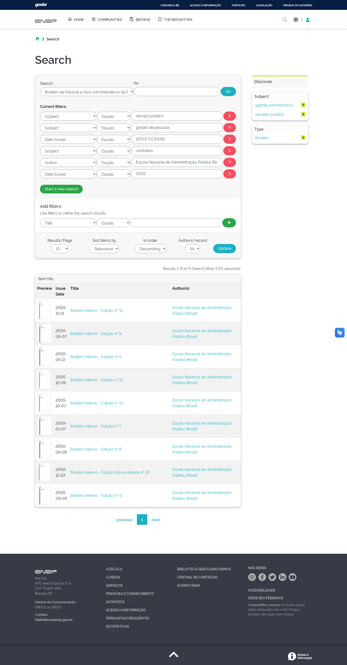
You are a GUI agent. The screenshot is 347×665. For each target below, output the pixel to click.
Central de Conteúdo (197, 577)
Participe (238, 5)
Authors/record (192, 240)
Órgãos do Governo (297, 5)
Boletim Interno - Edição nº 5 (95, 356)
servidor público (269, 114)
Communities (106, 19)
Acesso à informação (205, 5)
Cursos (113, 577)
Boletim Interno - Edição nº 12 (96, 379)
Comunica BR (169, 5)
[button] (295, 19)
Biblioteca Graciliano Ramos (204, 568)
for (136, 83)
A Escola (114, 568)
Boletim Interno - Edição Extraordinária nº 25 (109, 472)
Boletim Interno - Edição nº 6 (96, 333)
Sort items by (104, 240)
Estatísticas (117, 626)
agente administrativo (274, 104)
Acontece (115, 601)
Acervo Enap (188, 585)
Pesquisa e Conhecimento (130, 593)
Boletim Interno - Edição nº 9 (96, 495)
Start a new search (61, 188)
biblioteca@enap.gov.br (54, 619)
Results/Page (59, 240)
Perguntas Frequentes (127, 618)
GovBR (41, 5)
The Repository (175, 19)
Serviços (114, 585)
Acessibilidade (261, 590)
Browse (139, 19)
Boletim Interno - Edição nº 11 (96, 310)
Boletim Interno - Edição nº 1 (95, 425)
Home (75, 19)
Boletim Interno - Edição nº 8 (95, 449)
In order (150, 240)
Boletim (262, 137)
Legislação (264, 5)
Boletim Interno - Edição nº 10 (97, 402)
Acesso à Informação (126, 609)
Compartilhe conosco (264, 604)
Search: (46, 83)
